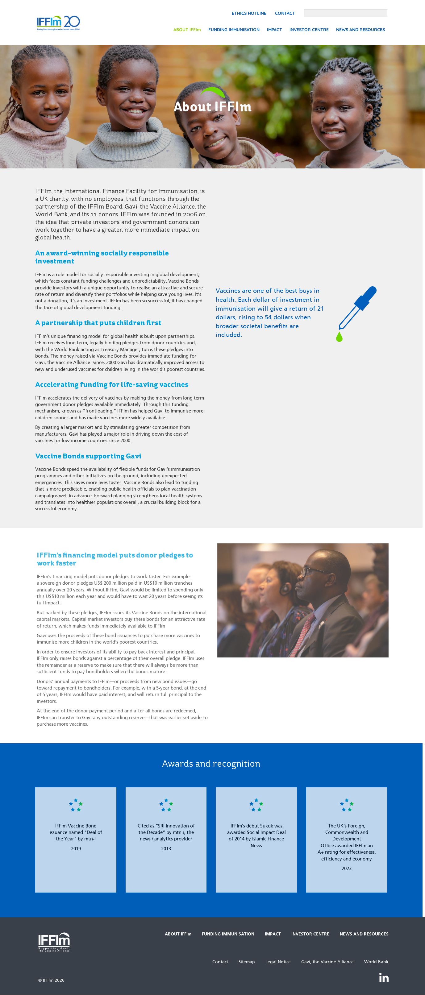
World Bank (376, 961)
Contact (285, 13)
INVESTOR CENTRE (309, 29)
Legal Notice (278, 961)
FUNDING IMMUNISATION (234, 29)
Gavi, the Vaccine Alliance (327, 961)
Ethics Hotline (249, 13)
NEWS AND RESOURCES (360, 29)
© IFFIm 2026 (51, 980)
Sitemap (247, 961)
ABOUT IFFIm (187, 29)
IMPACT (274, 29)
